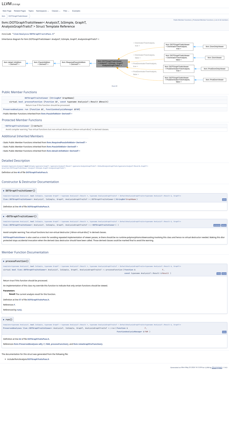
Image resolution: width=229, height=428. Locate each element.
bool (21, 102)
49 (20, 206)
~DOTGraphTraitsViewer (17, 126)
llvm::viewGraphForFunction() (87, 344)
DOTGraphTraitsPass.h (36, 172)
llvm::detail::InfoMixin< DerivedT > (63, 150)
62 (20, 339)
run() (19, 309)
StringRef (56, 98)
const (63, 102)
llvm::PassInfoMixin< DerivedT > (56, 113)
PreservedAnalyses (13, 109)
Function (49, 102)
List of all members (221, 20)
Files (66, 11)
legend (114, 86)
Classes (56, 11)
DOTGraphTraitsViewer (18, 16)
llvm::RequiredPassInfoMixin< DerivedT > (67, 142)
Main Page (7, 11)
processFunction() (59, 344)
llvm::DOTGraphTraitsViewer (17, 199)
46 (18, 172)
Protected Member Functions (203, 20)
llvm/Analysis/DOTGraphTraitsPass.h (33, 34)
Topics (31, 11)
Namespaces (42, 11)
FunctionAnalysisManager (59, 109)
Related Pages (20, 11)
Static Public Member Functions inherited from (44, 142)
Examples (76, 11)
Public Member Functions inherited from (37, 113)
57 (20, 299)
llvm (3, 16)
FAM (77, 109)
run (26, 109)
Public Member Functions (182, 20)
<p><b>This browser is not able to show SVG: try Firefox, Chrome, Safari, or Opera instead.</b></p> (115, 63)
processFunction (33, 102)
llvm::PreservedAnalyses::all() (28, 344)
